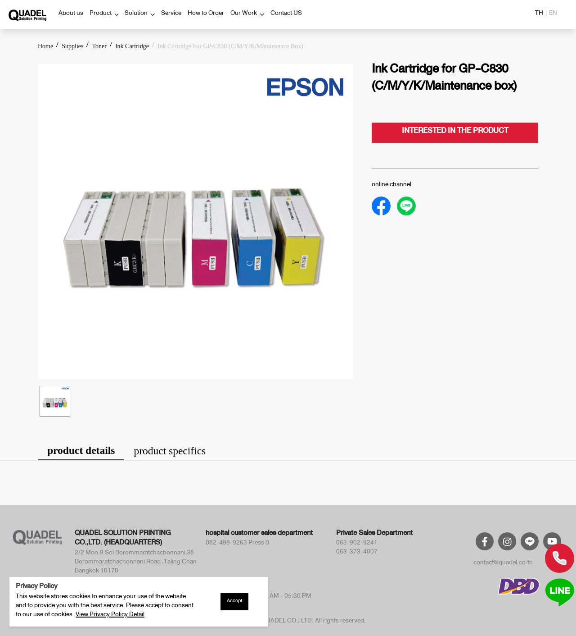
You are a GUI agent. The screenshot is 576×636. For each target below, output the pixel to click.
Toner (99, 46)
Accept (234, 602)
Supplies (72, 46)
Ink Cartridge (132, 46)
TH (539, 14)
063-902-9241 (357, 544)
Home (45, 46)
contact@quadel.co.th (503, 564)
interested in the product (455, 132)
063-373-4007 (357, 553)
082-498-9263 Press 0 (237, 544)
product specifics (170, 451)
